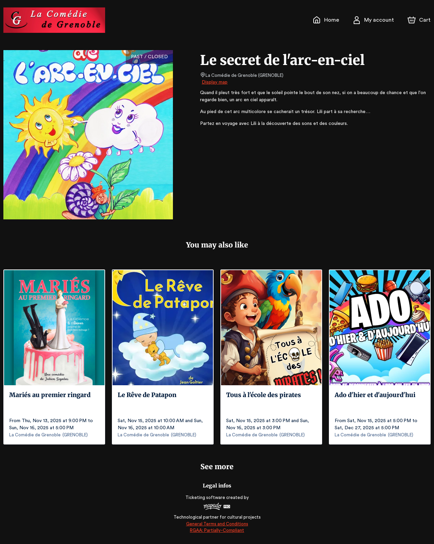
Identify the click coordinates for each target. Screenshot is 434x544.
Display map (215, 82)
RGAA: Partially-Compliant (217, 530)
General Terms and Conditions (216, 523)
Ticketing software (206, 497)
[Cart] (420, 20)
